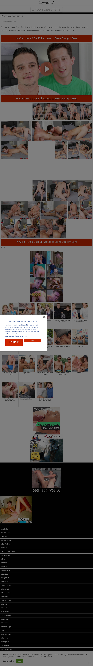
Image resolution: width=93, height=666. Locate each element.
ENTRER (14, 342)
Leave (32, 340)
